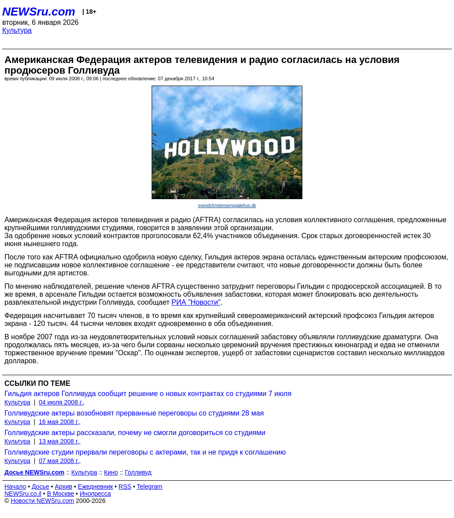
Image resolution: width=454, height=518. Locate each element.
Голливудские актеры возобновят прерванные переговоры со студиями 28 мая (134, 413)
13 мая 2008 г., (60, 441)
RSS (124, 486)
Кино (111, 472)
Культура (17, 30)
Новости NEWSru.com (42, 500)
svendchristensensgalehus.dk (227, 205)
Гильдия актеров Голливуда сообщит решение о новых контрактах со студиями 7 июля (147, 393)
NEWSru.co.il (22, 493)
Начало (15, 486)
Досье (40, 486)
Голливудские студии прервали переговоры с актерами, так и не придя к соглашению (145, 452)
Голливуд (138, 472)
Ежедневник (95, 486)
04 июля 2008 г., (61, 402)
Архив (63, 486)
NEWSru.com (38, 11)
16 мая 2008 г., (60, 421)
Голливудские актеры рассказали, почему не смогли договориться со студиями (134, 432)
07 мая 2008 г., (60, 460)
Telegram (150, 486)
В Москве (60, 493)
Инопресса (95, 493)
